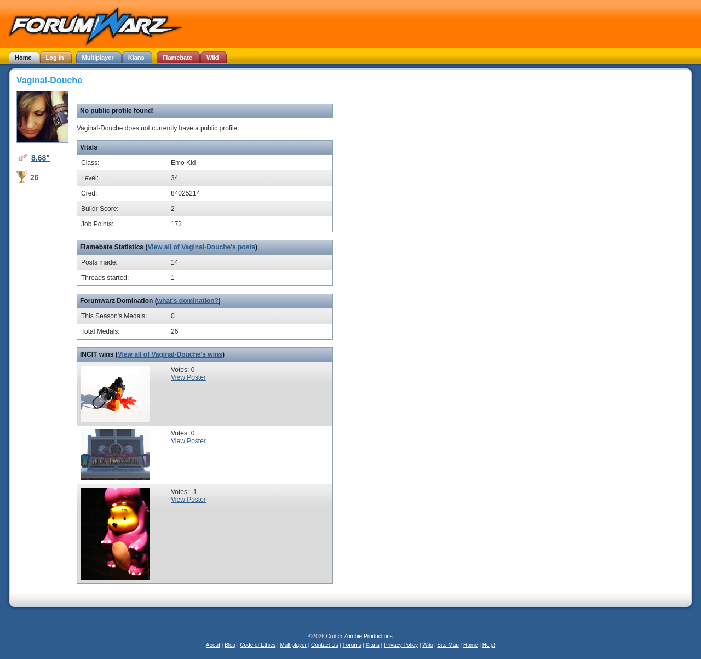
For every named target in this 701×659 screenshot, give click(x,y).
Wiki (427, 645)
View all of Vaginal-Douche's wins (170, 354)
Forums (352, 645)
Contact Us (324, 645)
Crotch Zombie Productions (359, 636)
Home (470, 645)
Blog (230, 645)
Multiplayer (293, 645)
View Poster (188, 377)
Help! (488, 645)
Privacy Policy (401, 645)
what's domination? (188, 301)
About (213, 645)
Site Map (447, 645)
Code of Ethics (257, 645)
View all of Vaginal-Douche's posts (201, 247)
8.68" (40, 157)
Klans (373, 645)
